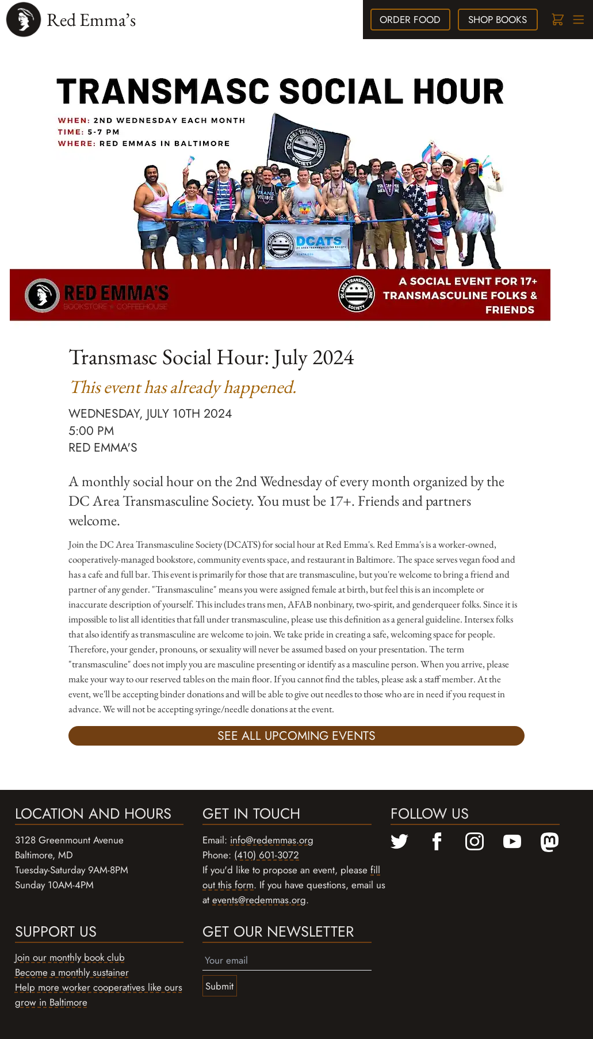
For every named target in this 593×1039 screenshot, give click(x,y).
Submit (219, 986)
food (410, 19)
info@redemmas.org (271, 840)
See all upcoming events (296, 735)
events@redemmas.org (259, 900)
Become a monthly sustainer (72, 972)
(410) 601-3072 (266, 855)
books (497, 19)
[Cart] (557, 20)
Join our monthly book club (70, 957)
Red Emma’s (91, 19)
